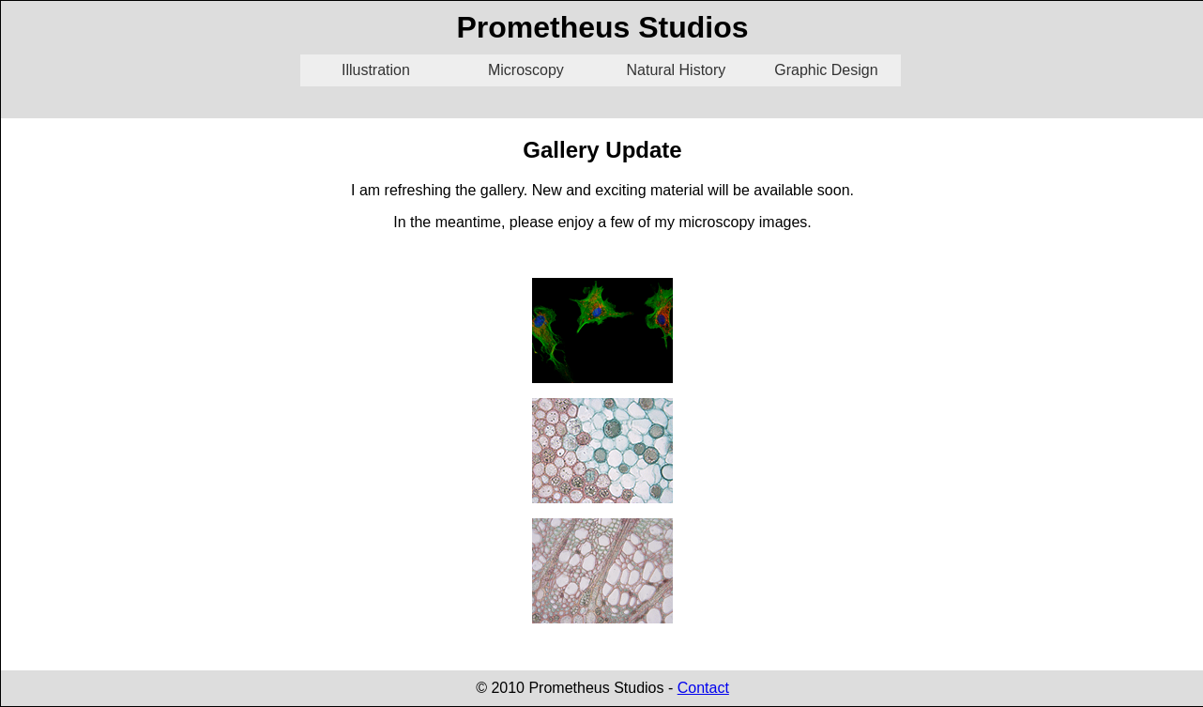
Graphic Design (825, 70)
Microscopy (526, 70)
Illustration (376, 70)
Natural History (676, 70)
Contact (703, 688)
